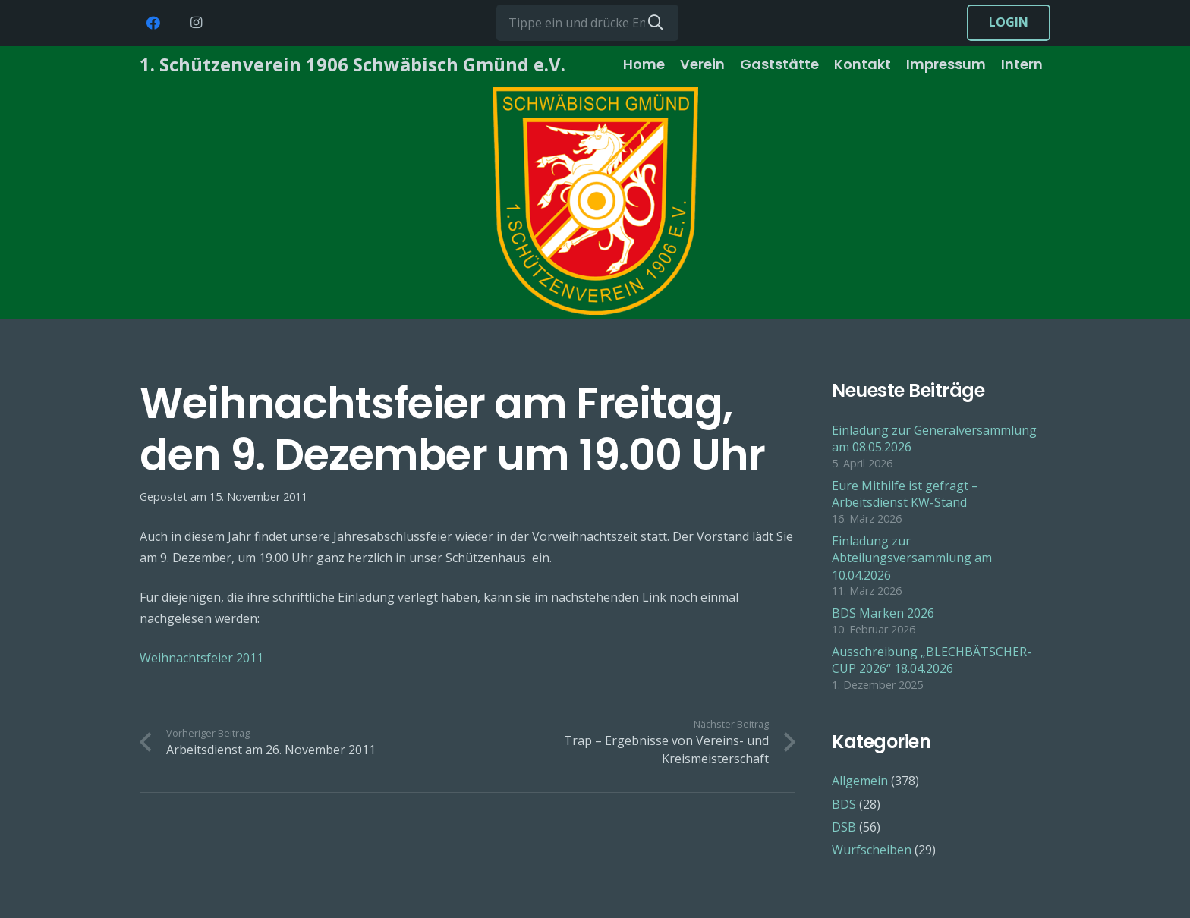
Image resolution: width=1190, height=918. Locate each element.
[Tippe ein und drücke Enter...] (587, 23)
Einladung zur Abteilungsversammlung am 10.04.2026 (912, 558)
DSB (844, 827)
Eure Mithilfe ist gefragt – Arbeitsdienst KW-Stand (905, 494)
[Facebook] (153, 22)
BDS (844, 804)
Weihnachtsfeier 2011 (201, 657)
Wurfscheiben (871, 849)
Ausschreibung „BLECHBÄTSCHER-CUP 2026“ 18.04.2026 (931, 660)
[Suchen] (655, 23)
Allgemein (860, 780)
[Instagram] (196, 23)
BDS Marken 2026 (883, 613)
